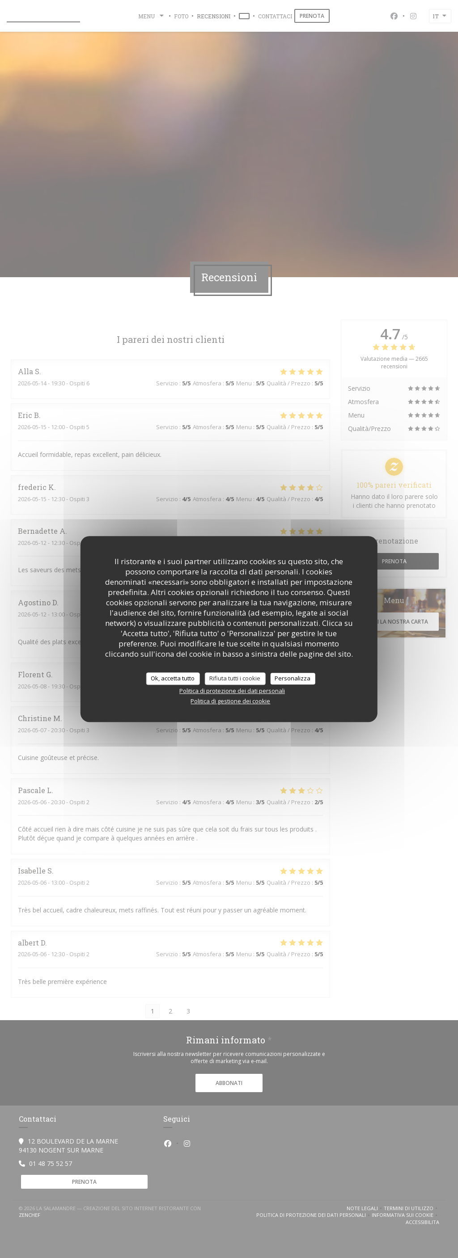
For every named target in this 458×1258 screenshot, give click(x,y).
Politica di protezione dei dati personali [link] (232, 691)
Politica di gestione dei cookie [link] (230, 701)
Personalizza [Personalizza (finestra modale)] (292, 678)
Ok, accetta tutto (173, 678)
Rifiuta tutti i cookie (234, 678)
